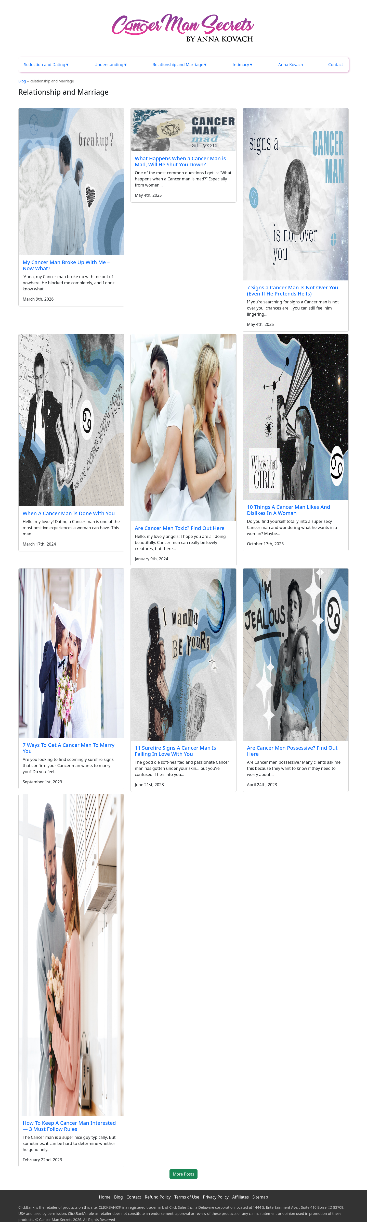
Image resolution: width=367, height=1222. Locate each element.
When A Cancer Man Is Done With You (69, 513)
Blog (22, 81)
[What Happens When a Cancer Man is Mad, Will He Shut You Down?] (183, 129)
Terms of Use (186, 1197)
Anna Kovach (290, 64)
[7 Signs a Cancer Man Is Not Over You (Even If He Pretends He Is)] (295, 194)
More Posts (183, 1174)
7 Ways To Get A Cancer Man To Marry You (68, 748)
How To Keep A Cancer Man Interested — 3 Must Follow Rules (69, 1125)
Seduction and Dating (44, 64)
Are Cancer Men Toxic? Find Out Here (180, 528)
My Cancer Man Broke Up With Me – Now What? (66, 265)
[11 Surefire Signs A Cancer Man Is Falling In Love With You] (183, 655)
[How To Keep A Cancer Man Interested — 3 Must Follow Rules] (71, 955)
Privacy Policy (216, 1197)
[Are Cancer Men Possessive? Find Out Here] (295, 655)
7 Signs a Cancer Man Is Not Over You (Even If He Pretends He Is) (292, 290)
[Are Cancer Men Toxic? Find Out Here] (183, 427)
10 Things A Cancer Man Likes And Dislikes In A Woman (288, 509)
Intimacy (240, 64)
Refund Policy (158, 1197)
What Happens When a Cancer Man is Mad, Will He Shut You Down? (180, 161)
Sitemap (260, 1197)
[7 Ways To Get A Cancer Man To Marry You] (71, 653)
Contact (335, 64)
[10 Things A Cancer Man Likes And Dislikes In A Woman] (295, 417)
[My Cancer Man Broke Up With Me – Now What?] (71, 181)
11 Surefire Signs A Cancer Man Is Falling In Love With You (175, 750)
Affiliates (240, 1197)
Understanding (109, 64)
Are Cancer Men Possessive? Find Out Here (292, 750)
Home (105, 1197)
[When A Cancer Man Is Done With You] (71, 420)
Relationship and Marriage (178, 64)
